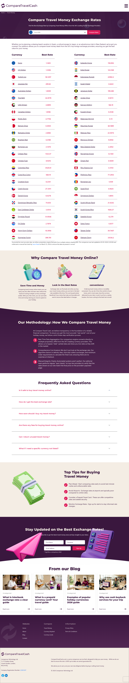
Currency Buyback (49, 631)
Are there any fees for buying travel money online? (41, 425)
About (24, 631)
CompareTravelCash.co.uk (58, 659)
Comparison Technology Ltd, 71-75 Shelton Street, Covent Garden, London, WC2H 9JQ (9, 662)
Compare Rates (93, 32)
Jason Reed (36, 244)
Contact (24, 638)
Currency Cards (48, 635)
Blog (23, 635)
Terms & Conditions (71, 631)
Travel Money (48, 628)
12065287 (23, 670)
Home (3, 12)
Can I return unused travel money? (34, 437)
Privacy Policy (69, 628)
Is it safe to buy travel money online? (35, 390)
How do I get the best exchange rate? (35, 402)
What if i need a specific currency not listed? (39, 448)
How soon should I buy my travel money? (37, 414)
